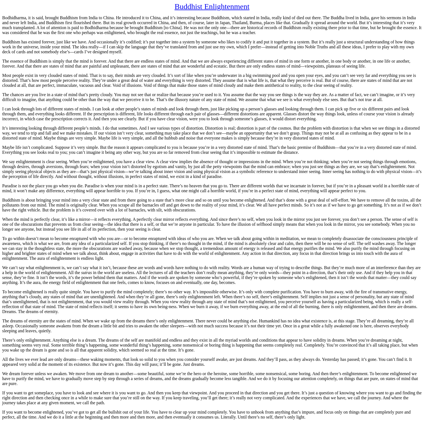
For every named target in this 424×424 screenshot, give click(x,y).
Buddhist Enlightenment (212, 6)
